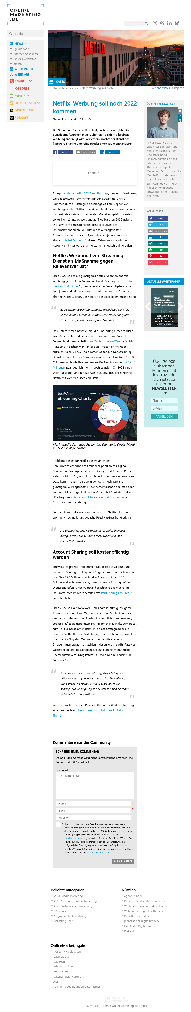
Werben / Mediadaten (67, 951)
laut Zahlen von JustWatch (105, 341)
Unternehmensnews (25, 54)
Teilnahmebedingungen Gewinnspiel (76, 986)
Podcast (129, 931)
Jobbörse (22, 88)
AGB (56, 981)
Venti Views (162, 88)
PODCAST (21, 117)
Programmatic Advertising (69, 916)
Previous (149, 306)
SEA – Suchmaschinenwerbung (72, 906)
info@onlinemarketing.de (77, 838)
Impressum (60, 971)
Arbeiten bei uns (63, 966)
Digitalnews (19, 49)
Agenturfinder (133, 896)
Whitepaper (24, 69)
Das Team (59, 961)
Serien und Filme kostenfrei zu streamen (99, 497)
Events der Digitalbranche (140, 926)
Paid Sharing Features (115, 593)
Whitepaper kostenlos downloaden (146, 906)
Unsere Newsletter (24, 59)
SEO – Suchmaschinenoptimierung (75, 901)
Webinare (22, 74)
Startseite (59, 88)
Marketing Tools (63, 921)
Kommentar (63, 770)
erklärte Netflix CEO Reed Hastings (86, 193)
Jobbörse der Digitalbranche (142, 921)
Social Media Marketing (68, 896)
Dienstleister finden (136, 916)
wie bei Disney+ (73, 240)
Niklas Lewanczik (164, 103)
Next (178, 306)
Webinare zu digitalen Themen (143, 911)
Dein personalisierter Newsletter (144, 901)
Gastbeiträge (61, 956)
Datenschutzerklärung (97, 852)
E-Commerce (61, 911)
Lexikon (17, 64)
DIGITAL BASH (24, 110)
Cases (72, 88)
